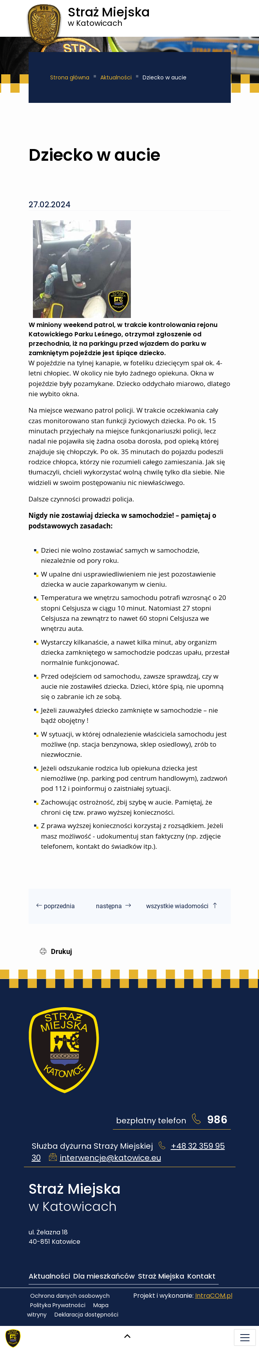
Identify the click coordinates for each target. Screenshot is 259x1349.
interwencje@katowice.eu (110, 1157)
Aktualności (116, 77)
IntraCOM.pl (213, 1295)
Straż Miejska (161, 1276)
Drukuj (56, 951)
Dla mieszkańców (104, 1276)
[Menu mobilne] (245, 1337)
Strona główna (69, 77)
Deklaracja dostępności (86, 1314)
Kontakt (201, 1276)
